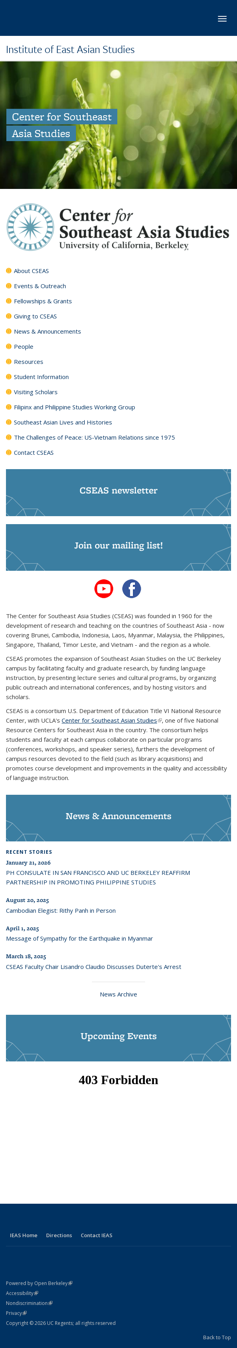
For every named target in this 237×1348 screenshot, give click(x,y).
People (23, 346)
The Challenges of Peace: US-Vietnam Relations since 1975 (94, 437)
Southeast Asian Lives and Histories (63, 422)
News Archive (118, 994)
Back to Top (217, 1337)
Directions (59, 1235)
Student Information (41, 377)
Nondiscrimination (29, 1303)
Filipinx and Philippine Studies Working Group (74, 407)
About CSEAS (31, 271)
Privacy (16, 1313)
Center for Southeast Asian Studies (112, 720)
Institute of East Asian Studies (70, 49)
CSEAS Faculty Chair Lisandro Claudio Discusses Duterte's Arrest (93, 967)
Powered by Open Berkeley (39, 1283)
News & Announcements (47, 331)
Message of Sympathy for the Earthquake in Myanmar (79, 938)
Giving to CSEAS (35, 316)
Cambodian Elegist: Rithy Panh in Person (61, 910)
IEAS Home (23, 1235)
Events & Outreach (40, 286)
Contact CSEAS (34, 452)
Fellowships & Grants (43, 301)
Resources (28, 361)
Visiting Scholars (36, 392)
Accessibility (22, 1293)
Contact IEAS (97, 1235)
